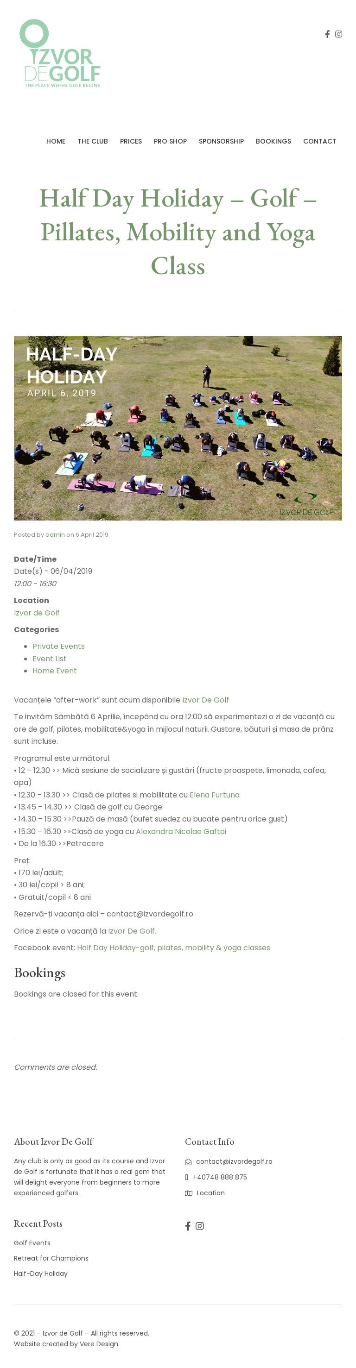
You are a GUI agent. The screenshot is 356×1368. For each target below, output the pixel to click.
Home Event (54, 670)
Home (55, 141)
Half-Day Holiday (41, 1273)
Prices (131, 141)
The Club (92, 141)
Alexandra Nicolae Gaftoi (181, 831)
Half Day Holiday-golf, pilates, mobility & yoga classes (173, 947)
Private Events (58, 646)
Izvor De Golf (205, 700)
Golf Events (32, 1243)
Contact (320, 141)
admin (55, 534)
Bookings (273, 141)
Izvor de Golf (37, 613)
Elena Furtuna (215, 795)
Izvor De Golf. (132, 931)
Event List (49, 658)
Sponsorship (221, 141)
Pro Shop (170, 141)
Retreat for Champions (51, 1258)
